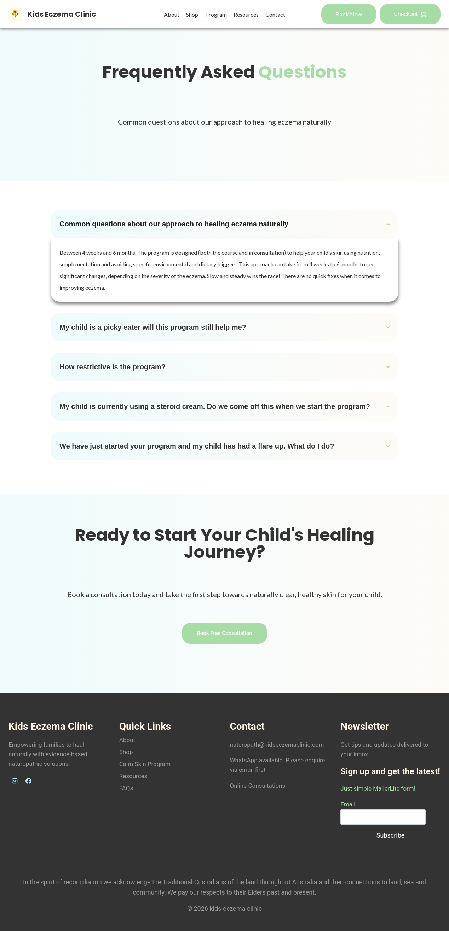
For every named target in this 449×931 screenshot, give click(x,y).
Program (216, 14)
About (171, 14)
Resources (246, 14)
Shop (192, 14)
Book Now (348, 14)
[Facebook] (28, 781)
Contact (275, 14)
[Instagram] (14, 781)
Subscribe (390, 835)
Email (347, 804)
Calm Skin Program (145, 764)
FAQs (126, 788)
